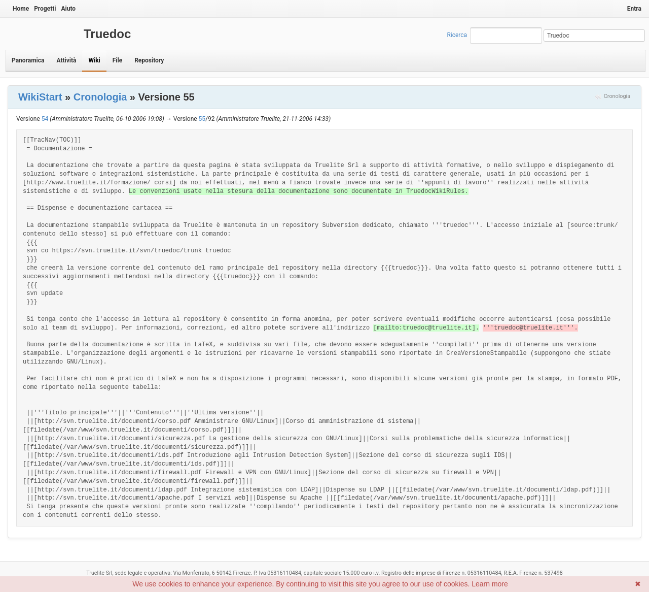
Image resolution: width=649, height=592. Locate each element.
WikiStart (40, 97)
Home (21, 8)
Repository (149, 60)
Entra (634, 8)
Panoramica (28, 60)
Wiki (94, 60)
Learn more (490, 584)
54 (45, 118)
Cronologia (617, 96)
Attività (66, 60)
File (117, 60)
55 (202, 118)
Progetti (45, 8)
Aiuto (68, 8)
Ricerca (457, 35)
